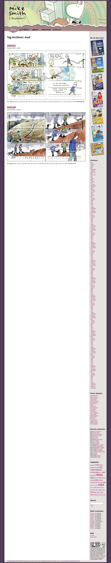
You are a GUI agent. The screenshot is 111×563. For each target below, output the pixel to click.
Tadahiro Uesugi (94, 422)
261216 (92, 518)
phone (102, 487)
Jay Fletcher (93, 406)
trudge (56, 163)
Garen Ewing (93, 403)
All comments (93, 537)
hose (32, 101)
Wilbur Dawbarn (94, 424)
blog (13, 30)
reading (100, 490)
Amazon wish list (101, 556)
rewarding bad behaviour (54, 101)
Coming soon (98, 431)
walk (60, 163)
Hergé (91, 405)
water (73, 101)
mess (39, 101)
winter (65, 163)
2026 (91, 162)
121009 (92, 524)
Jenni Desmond (94, 407)
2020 (91, 180)
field (40, 163)
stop (65, 101)
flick (30, 101)
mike (101, 484)
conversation (95, 472)
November (93, 211)
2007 (91, 372)
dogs (95, 477)
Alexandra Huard (94, 395)
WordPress (77, 561)
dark (91, 475)
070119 (96, 436)
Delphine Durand (94, 401)
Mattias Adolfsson (94, 415)
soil (50, 163)
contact (57, 30)
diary (27, 101)
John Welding (93, 411)
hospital (92, 482)
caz (101, 467)
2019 (91, 183)
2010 (91, 319)
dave (94, 475)
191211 (92, 513)
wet (62, 163)
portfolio (24, 30)
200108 (92, 516)
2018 (91, 188)
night (94, 487)
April (92, 166)
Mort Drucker (93, 417)
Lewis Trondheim (94, 413)
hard (43, 163)
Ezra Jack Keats (94, 402)
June (92, 204)
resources (46, 30)
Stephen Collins (94, 421)
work (104, 494)
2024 (91, 173)
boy (95, 467)
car (97, 467)
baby (97, 465)
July (92, 205)
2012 (91, 284)
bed (101, 465)
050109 (11, 107)
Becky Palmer (93, 397)
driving (103, 477)
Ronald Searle (93, 420)
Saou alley (97, 432)
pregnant (92, 490)
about (35, 30)
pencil (98, 487)
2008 (91, 354)
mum (91, 487)
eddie (97, 480)
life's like (47, 163)
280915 (11, 45)
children (98, 470)
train (98, 492)
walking (96, 494)
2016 (91, 214)
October (93, 170)
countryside (24, 163)
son (62, 101)
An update (100, 439)
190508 (92, 522)
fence (36, 163)
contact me (59, 561)
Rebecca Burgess (94, 451)
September (93, 169)
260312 (92, 526)
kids (104, 482)
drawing (99, 478)
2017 (91, 196)
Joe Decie (92, 410)
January (93, 164)
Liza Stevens (93, 414)
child (21, 101)
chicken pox (16, 101)
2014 (91, 249)
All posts (92, 535)
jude (101, 482)
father (101, 480)
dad (24, 101)
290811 (92, 525)
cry (101, 472)
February (93, 191)
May (92, 177)
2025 (91, 168)
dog (34, 163)
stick (53, 163)
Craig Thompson (94, 398)
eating (92, 480)
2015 (91, 231)
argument (92, 465)
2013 (91, 266)
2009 (91, 336)
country (18, 163)
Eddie (95, 453)
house (36, 101)
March (92, 165)
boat (91, 467)
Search (93, 500)
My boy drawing (98, 434)
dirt (31, 163)
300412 (92, 520)
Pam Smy (92, 418)
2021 (91, 176)
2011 (91, 301)
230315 (92, 517)
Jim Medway (93, 409)
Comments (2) (72, 163)
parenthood (44, 101)
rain (97, 490)
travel (101, 492)
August (92, 178)
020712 (92, 528)
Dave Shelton (93, 399)
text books (69, 101)
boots (14, 163)
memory (92, 485)
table (95, 492)
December (93, 172)
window (101, 494)
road (103, 490)
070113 (92, 514)
